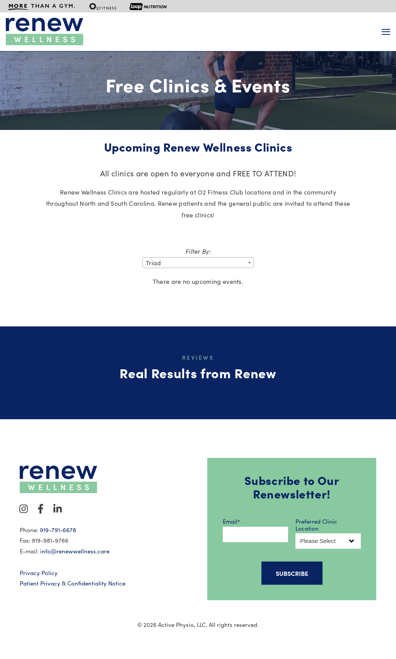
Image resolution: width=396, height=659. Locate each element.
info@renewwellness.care (74, 551)
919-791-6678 (58, 530)
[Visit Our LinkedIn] (57, 508)
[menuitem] (42, 6)
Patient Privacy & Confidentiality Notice (72, 583)
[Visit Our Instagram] (23, 508)
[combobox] (198, 262)
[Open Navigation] (386, 32)
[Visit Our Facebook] (40, 508)
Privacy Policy (39, 573)
